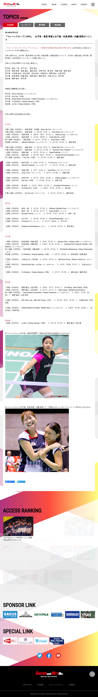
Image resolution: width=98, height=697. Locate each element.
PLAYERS (64, 4)
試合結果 (10, 25)
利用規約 (72, 685)
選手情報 (42, 25)
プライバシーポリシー (56, 685)
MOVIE (54, 4)
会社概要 (40, 685)
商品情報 (57, 25)
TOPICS (44, 4)
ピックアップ (26, 25)
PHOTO (73, 4)
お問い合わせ (27, 685)
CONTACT (84, 4)
